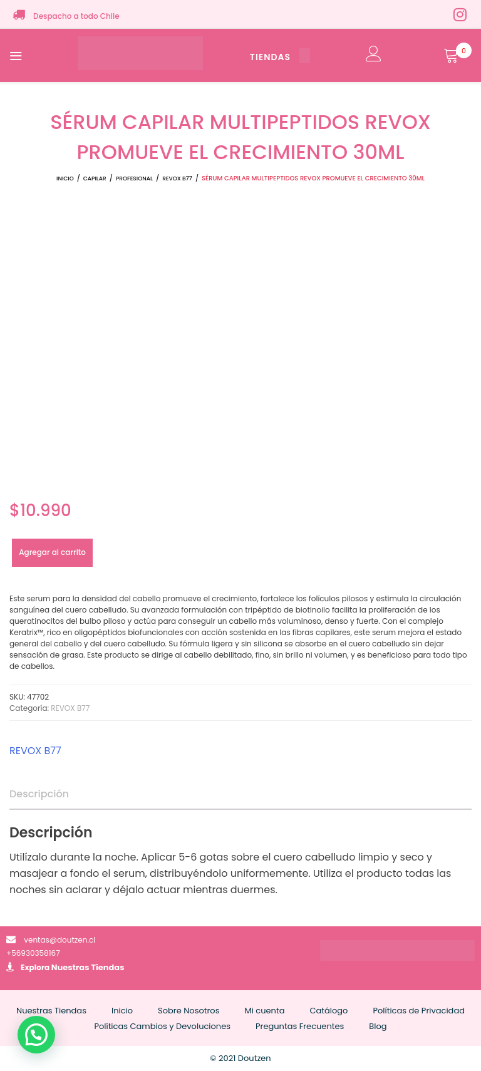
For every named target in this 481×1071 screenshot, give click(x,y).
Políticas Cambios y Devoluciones (162, 1026)
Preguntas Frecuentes (300, 1026)
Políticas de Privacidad (419, 1011)
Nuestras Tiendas (88, 967)
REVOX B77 (177, 178)
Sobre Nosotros (188, 1011)
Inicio (65, 178)
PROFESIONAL (134, 178)
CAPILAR (94, 178)
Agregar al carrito (52, 552)
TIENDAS (280, 57)
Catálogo (328, 1011)
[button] (36, 1034)
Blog (377, 1026)
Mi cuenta (264, 1011)
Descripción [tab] (39, 794)
